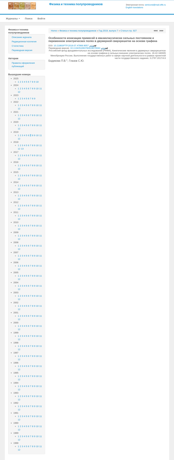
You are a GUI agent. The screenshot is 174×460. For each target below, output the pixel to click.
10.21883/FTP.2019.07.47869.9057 (75, 45)
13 (22, 148)
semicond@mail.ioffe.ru (155, 5)
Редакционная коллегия (24, 41)
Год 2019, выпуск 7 (108, 30)
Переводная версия (22, 50)
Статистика (17, 46)
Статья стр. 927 (129, 30)
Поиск (29, 18)
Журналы (13, 18)
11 (40, 88)
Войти (41, 18)
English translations (134, 7)
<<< (156, 30)
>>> (161, 30)
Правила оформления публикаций (23, 65)
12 (19, 92)
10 (37, 82)
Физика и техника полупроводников (76, 4)
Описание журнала (22, 37)
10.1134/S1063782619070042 (89, 48)
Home (54, 30)
